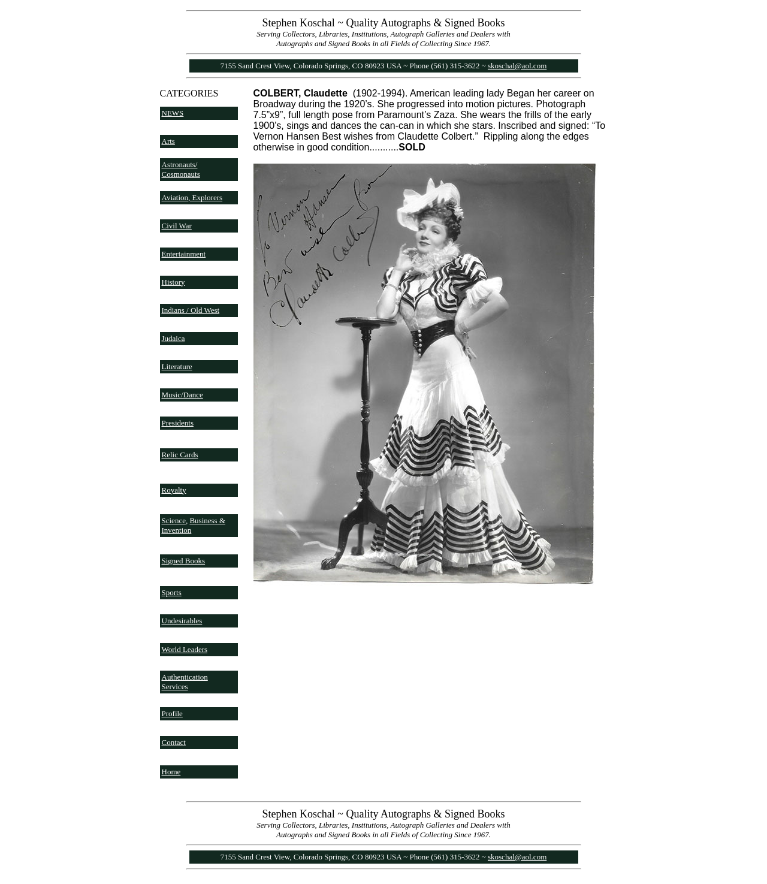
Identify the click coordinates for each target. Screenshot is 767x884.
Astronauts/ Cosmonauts (181, 169)
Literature (177, 366)
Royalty (174, 489)
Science (174, 520)
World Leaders (185, 649)
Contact (174, 742)
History (173, 281)
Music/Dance (182, 394)
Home (171, 771)
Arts (168, 141)
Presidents (178, 422)
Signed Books (184, 560)
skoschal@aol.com (517, 65)
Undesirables (182, 620)
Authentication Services (185, 681)
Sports (172, 592)
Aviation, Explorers (192, 197)
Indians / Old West (191, 310)
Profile (172, 713)
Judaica (173, 338)
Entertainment (184, 253)
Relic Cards (180, 454)
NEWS (173, 112)
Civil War (177, 225)
